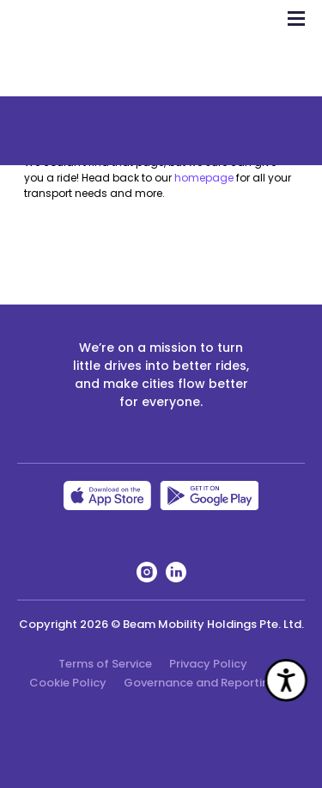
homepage (204, 177)
